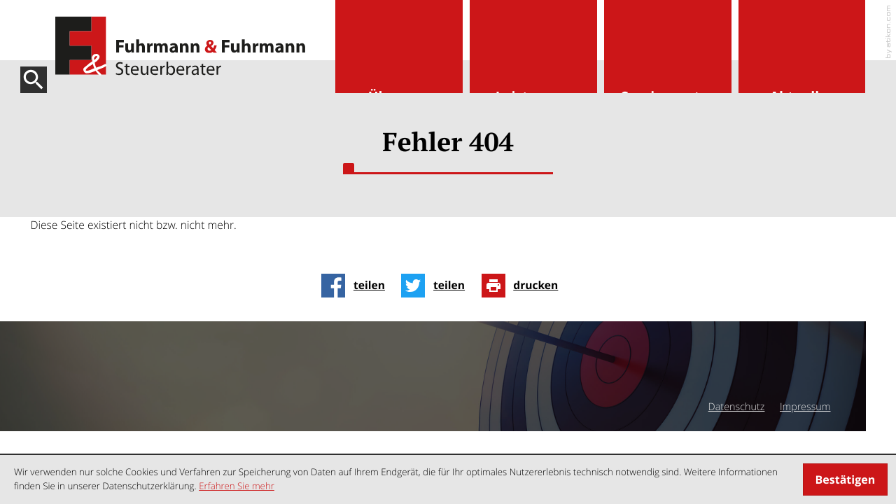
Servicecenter (668, 97)
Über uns (399, 97)
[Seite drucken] (524, 285)
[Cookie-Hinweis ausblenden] (845, 479)
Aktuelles (802, 97)
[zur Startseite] (180, 46)
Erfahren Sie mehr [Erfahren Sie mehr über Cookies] (236, 485)
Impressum (805, 407)
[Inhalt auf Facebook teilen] (357, 285)
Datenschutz (736, 407)
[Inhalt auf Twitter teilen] (436, 285)
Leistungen (533, 97)
